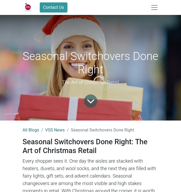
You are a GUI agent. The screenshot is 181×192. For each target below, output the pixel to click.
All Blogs (31, 130)
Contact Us (53, 7)
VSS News (55, 130)
